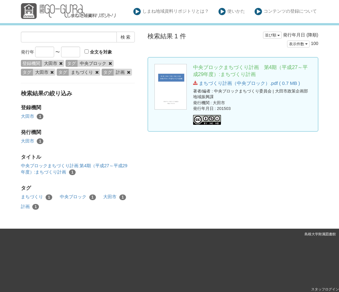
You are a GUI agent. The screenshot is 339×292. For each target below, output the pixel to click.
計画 (30, 207)
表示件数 (298, 44)
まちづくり (37, 197)
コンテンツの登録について (285, 11)
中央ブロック (78, 197)
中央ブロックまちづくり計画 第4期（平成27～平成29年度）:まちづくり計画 (74, 169)
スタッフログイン (325, 289)
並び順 (272, 35)
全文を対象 (98, 51)
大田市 (32, 116)
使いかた (231, 11)
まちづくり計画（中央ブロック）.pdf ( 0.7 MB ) (246, 83)
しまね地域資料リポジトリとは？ (171, 11)
